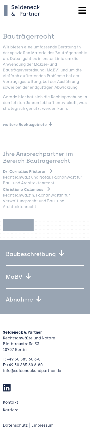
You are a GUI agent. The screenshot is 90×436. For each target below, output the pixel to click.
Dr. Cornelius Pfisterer (24, 171)
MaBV (15, 276)
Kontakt (10, 402)
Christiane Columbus (23, 189)
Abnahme (20, 299)
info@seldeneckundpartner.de (32, 370)
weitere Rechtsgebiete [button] (25, 124)
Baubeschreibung (31, 253)
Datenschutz (15, 425)
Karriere (10, 410)
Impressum (43, 425)
